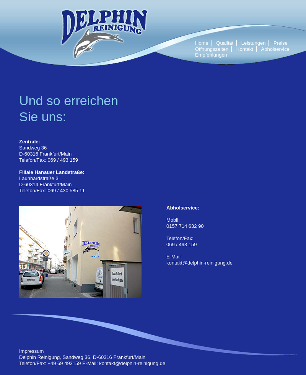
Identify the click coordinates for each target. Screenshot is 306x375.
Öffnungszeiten (211, 49)
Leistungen (253, 43)
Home (201, 43)
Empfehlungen (211, 55)
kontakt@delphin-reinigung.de (199, 263)
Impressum (31, 351)
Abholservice (275, 49)
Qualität (224, 43)
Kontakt (244, 49)
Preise (280, 43)
